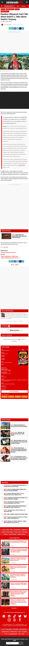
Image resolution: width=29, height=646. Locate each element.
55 (8, 460)
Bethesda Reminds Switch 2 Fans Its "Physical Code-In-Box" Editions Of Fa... (14, 494)
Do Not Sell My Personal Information (19, 625)
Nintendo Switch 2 (4, 11)
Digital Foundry (5, 631)
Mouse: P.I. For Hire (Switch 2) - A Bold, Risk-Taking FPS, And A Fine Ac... (15, 522)
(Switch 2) (8, 252)
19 (8, 428)
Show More (14, 608)
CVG (20, 634)
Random (3, 9)
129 (7, 436)
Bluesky (16, 321)
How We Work (17, 529)
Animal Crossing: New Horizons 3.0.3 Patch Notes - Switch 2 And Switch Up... (15, 517)
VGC (6, 634)
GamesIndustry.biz (13, 634)
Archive (6, 534)
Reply (21, 321)
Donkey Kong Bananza (5, 350)
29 (17, 265)
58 (8, 452)
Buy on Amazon (14, 391)
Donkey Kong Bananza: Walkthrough (7, 383)
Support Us (24, 529)
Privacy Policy (10, 532)
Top (3, 529)
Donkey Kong (21, 165)
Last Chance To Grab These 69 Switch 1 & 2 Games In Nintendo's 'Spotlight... (15, 498)
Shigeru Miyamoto (10, 9)
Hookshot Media (8, 624)
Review (10, 257)
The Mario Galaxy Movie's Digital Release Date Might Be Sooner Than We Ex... (15, 506)
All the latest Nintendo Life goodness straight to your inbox (14, 639)
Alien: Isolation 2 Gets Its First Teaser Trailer (16, 514)
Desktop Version (21, 534)
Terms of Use (18, 532)
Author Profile (9, 321)
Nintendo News (13, 631)
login (19, 339)
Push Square (9, 629)
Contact (4, 532)
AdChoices (9, 625)
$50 (4, 396)
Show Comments (14, 330)
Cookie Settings (12, 534)
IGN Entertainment (20, 624)
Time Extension (23, 629)
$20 (18, 396)
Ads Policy (24, 532)
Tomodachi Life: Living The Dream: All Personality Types (14, 510)
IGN (23, 75)
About (7, 529)
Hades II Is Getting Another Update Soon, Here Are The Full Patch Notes (15, 490)
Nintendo (17, 9)
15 (13, 265)
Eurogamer (24, 631)
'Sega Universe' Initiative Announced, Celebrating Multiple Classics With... (14, 502)
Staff (11, 529)
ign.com (6, 247)
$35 (11, 396)
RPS (23, 634)
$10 (24, 396)
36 (8, 444)
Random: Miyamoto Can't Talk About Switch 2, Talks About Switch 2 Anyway (14, 17)
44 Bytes (5, 625)
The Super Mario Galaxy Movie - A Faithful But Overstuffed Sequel (15, 486)
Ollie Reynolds (8, 24)
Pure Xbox (15, 629)
